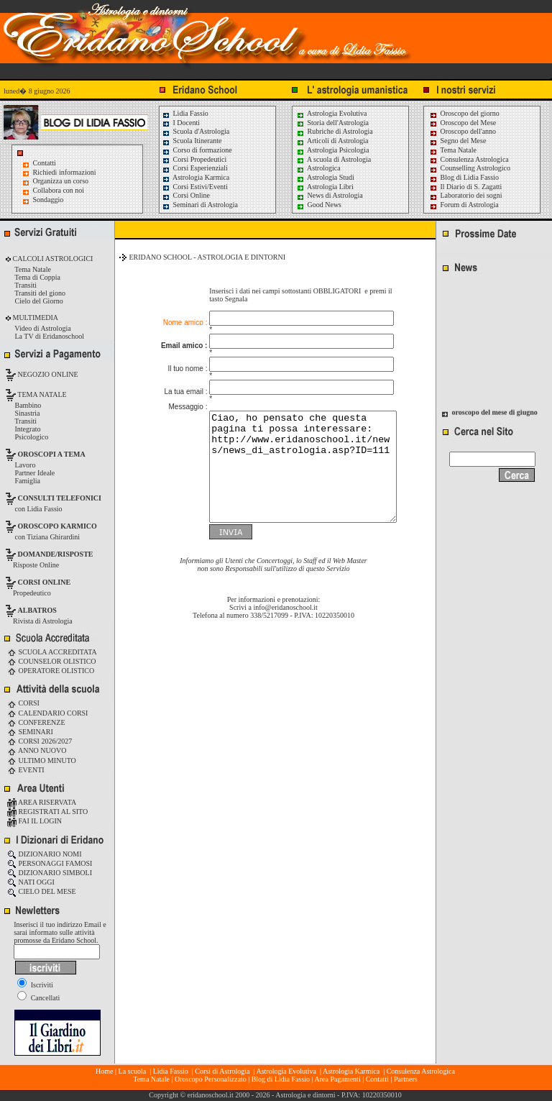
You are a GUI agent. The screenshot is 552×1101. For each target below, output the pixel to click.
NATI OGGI (31, 882)
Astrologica (318, 168)
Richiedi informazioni (64, 172)
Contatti (44, 163)
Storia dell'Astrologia (332, 123)
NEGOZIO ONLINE (47, 374)
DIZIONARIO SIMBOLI (49, 873)
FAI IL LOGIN (34, 821)
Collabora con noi (59, 190)
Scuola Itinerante (192, 141)
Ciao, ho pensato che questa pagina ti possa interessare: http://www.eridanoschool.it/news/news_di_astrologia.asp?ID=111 (292, 457)
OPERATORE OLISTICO (50, 671)
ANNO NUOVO (36, 750)
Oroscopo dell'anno (469, 131)
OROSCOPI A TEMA (52, 454)
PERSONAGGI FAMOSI (49, 863)
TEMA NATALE (41, 394)
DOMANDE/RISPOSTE (55, 554)
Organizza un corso (61, 181)
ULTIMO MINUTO (41, 760)
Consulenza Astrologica (469, 159)
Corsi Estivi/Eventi (195, 187)
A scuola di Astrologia (333, 159)
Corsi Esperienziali (195, 168)
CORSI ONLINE (44, 582)
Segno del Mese (457, 141)
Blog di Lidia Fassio (464, 177)
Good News (318, 205)
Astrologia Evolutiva (331, 113)
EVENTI (26, 770)
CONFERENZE (36, 722)
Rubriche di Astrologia (334, 131)
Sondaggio (48, 200)
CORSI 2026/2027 (39, 741)
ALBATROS (37, 610)
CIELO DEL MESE (41, 891)
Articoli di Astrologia (332, 141)
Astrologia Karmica (195, 177)
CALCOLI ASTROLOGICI (52, 258)
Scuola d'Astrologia (195, 131)
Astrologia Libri (325, 187)
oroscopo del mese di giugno (495, 414)
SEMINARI (30, 732)
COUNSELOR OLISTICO (51, 661)
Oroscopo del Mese (462, 123)
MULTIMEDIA (34, 317)
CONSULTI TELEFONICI (59, 498)
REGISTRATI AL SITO (47, 812)
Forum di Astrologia (464, 205)
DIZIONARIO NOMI (44, 854)
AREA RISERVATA (41, 802)
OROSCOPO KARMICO (57, 526)
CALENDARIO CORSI (47, 713)
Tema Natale (453, 150)
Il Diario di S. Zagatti (465, 187)
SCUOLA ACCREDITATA (52, 652)
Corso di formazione (197, 150)
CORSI (23, 703)
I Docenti (181, 123)
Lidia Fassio (185, 113)
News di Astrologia (329, 195)
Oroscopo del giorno (464, 113)
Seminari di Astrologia (200, 205)
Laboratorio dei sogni (465, 195)
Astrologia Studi (325, 177)
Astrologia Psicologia (332, 150)
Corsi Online (186, 195)
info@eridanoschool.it (285, 608)
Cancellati (38, 998)
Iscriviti (35, 985)
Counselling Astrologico (469, 168)
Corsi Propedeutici (194, 159)
